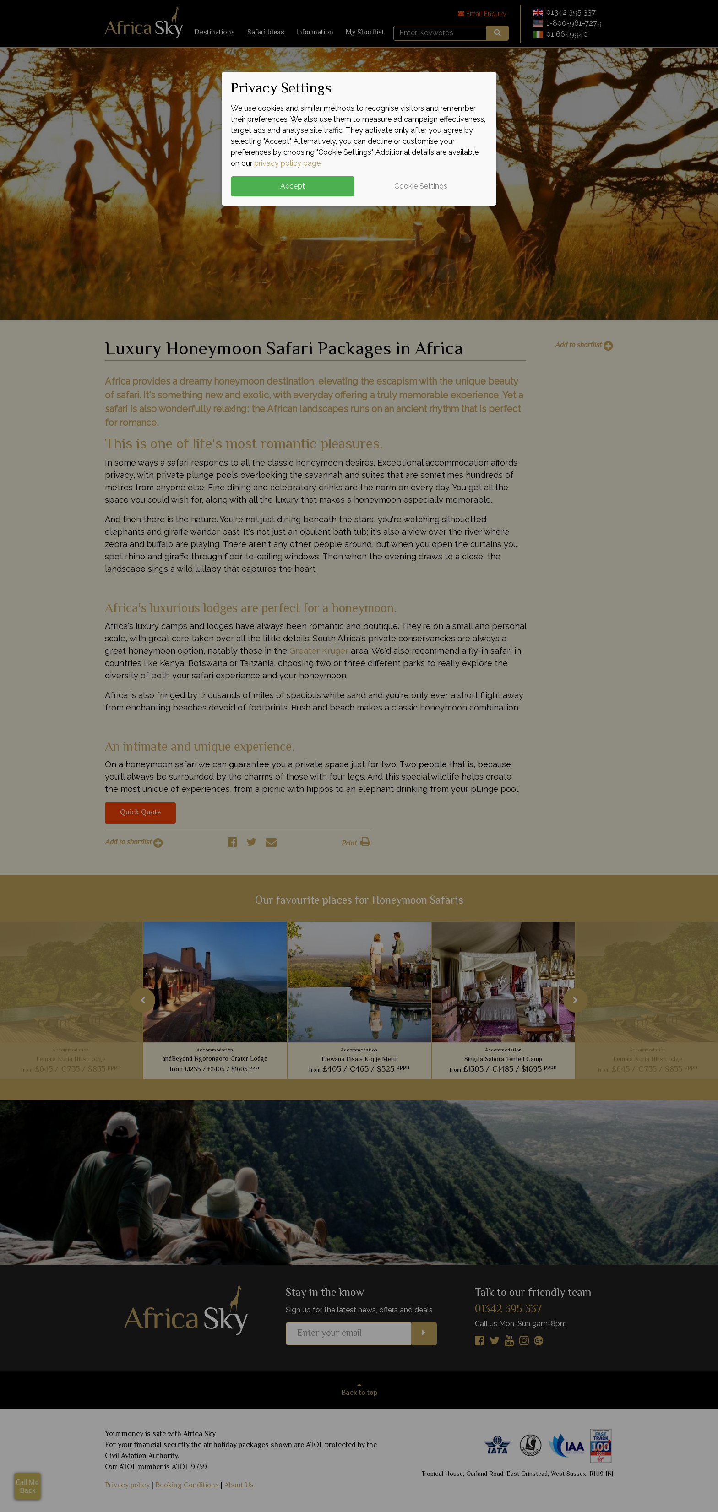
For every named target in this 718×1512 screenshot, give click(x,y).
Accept (292, 186)
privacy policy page (287, 163)
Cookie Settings (420, 186)
